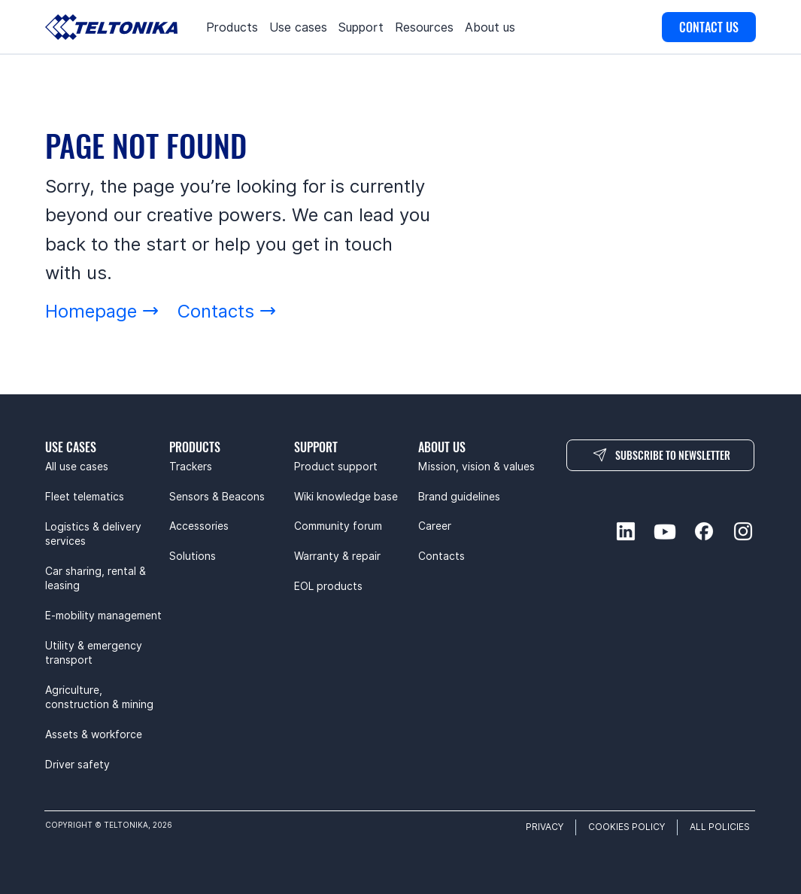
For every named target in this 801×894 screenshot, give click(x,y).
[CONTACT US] (709, 27)
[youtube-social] (665, 531)
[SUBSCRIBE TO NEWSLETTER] (660, 455)
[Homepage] (102, 311)
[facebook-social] (704, 531)
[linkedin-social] (626, 531)
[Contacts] (227, 311)
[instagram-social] (743, 531)
